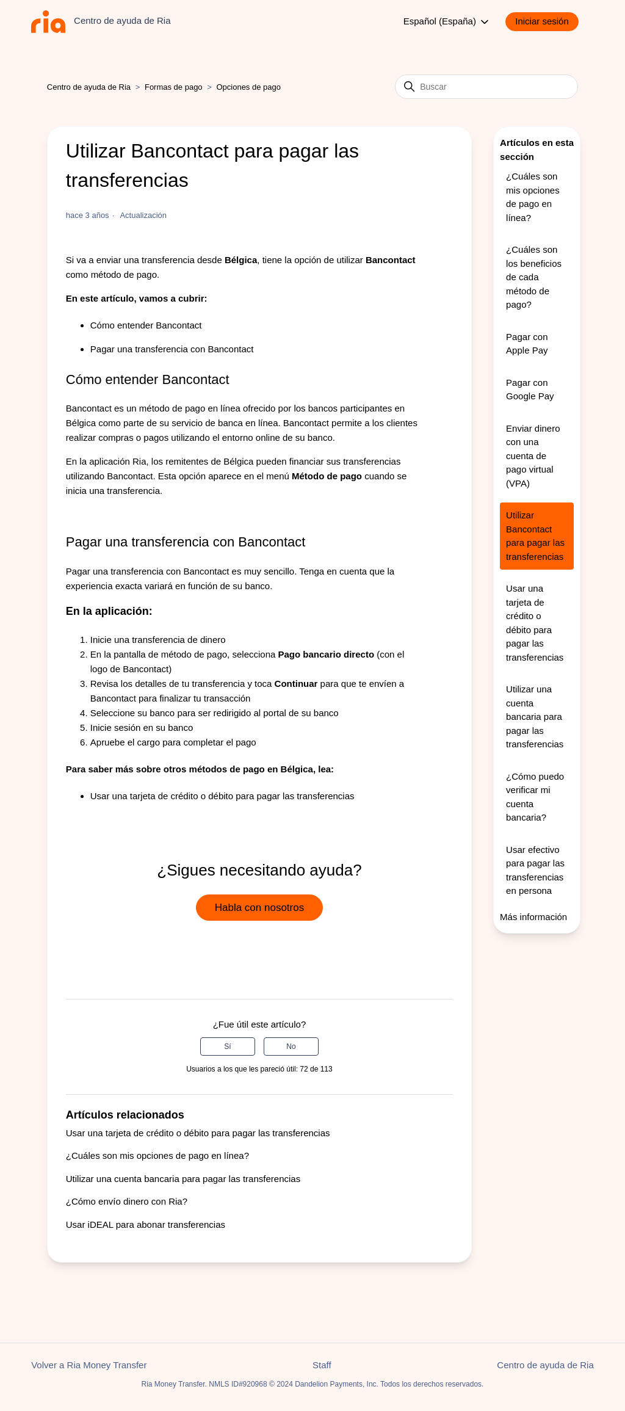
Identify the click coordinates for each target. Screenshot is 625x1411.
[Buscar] (486, 86)
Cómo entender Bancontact (146, 325)
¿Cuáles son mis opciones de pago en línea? (157, 1155)
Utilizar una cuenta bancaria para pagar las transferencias (183, 1178)
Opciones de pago (248, 87)
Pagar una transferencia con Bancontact (172, 349)
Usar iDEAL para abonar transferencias (145, 1224)
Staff (321, 1365)
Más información (533, 917)
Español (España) (447, 22)
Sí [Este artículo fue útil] (227, 1046)
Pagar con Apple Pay (526, 344)
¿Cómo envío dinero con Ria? (126, 1201)
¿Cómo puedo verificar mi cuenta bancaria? (535, 797)
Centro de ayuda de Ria (89, 87)
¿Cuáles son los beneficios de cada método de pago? (534, 277)
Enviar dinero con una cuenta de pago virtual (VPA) (533, 455)
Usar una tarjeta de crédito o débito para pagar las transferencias (222, 796)
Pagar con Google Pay (530, 389)
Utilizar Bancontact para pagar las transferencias (535, 536)
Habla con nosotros (259, 907)
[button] (548, 21)
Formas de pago (174, 87)
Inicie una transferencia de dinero (158, 639)
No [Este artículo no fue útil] (290, 1046)
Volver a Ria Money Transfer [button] (88, 1365)
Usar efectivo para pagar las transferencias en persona (535, 870)
